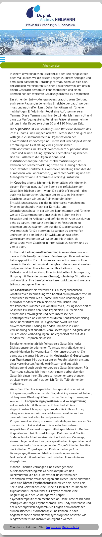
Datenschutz (70, 527)
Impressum (53, 527)
